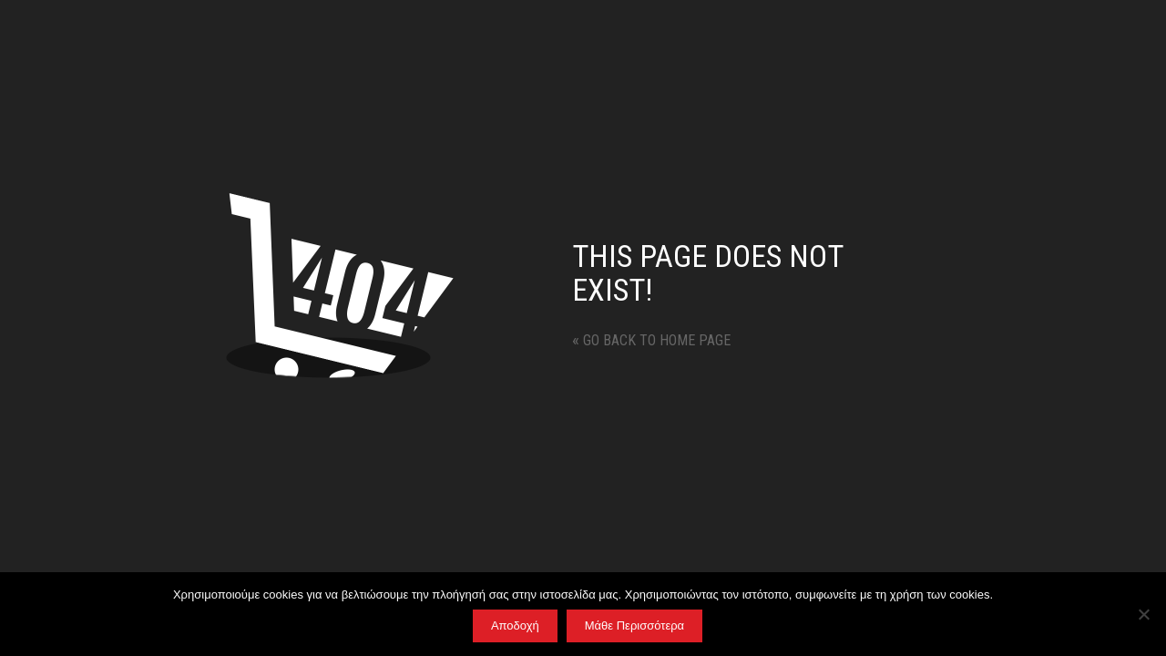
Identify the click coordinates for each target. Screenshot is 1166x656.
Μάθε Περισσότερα (634, 625)
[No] (1143, 614)
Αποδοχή (515, 625)
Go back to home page (651, 340)
